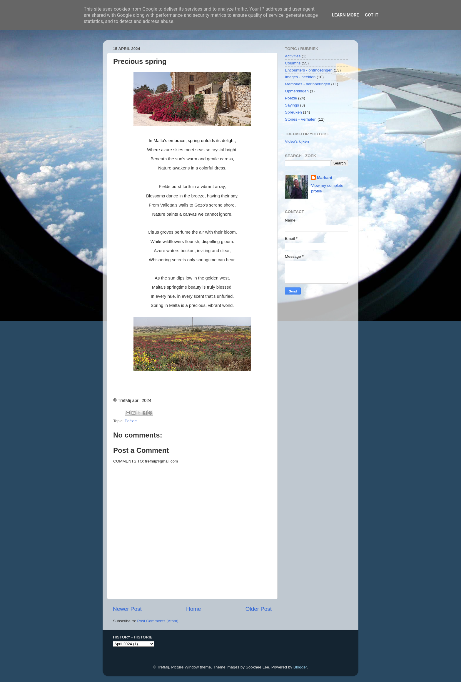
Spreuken (293, 112)
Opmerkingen (297, 91)
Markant (324, 177)
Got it (371, 15)
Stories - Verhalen (300, 119)
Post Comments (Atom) (157, 621)
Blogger (300, 667)
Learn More (345, 15)
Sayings (292, 105)
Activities (292, 56)
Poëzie (131, 421)
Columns (292, 63)
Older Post (258, 609)
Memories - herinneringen (307, 84)
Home (193, 609)
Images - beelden (300, 77)
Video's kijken (297, 141)
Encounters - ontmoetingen (309, 70)
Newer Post (127, 609)
